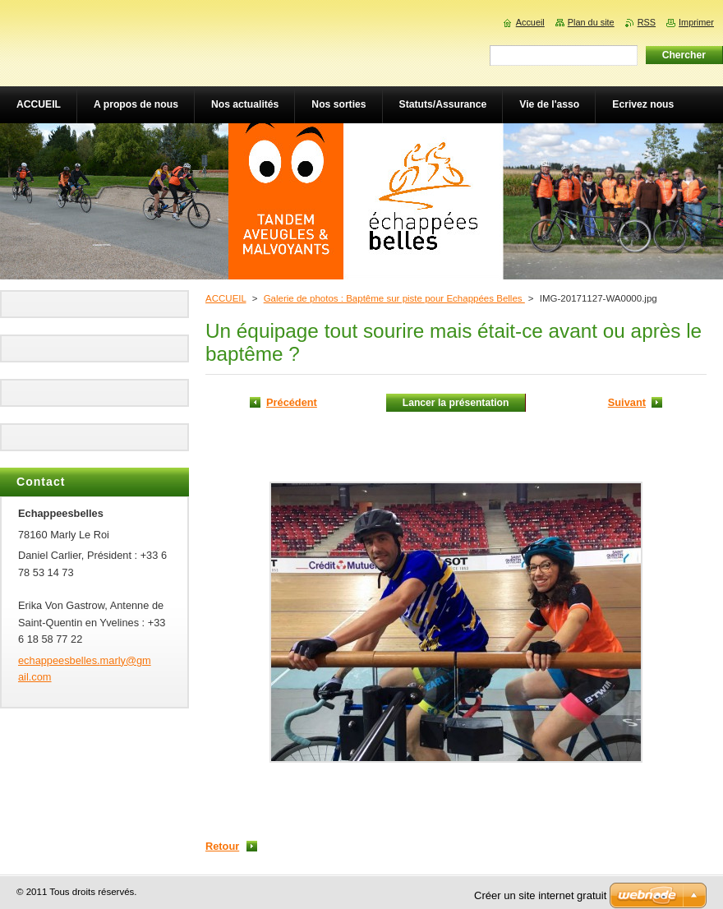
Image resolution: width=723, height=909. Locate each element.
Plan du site (591, 22)
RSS (647, 22)
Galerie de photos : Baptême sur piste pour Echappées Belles (394, 298)
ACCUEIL (225, 298)
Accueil (530, 22)
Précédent (291, 402)
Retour (222, 846)
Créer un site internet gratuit (540, 895)
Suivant (627, 402)
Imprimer (696, 22)
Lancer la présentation (456, 402)
